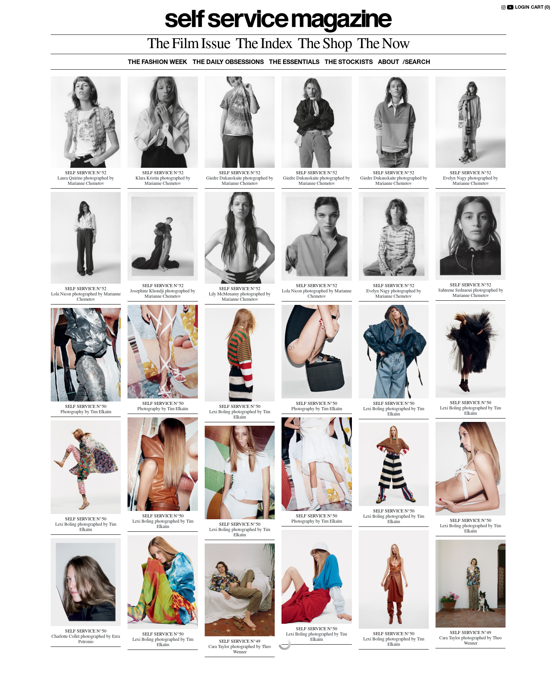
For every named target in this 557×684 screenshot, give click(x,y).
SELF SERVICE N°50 (470, 403)
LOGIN (522, 7)
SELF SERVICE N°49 (470, 633)
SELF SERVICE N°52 (85, 173)
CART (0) (540, 7)
